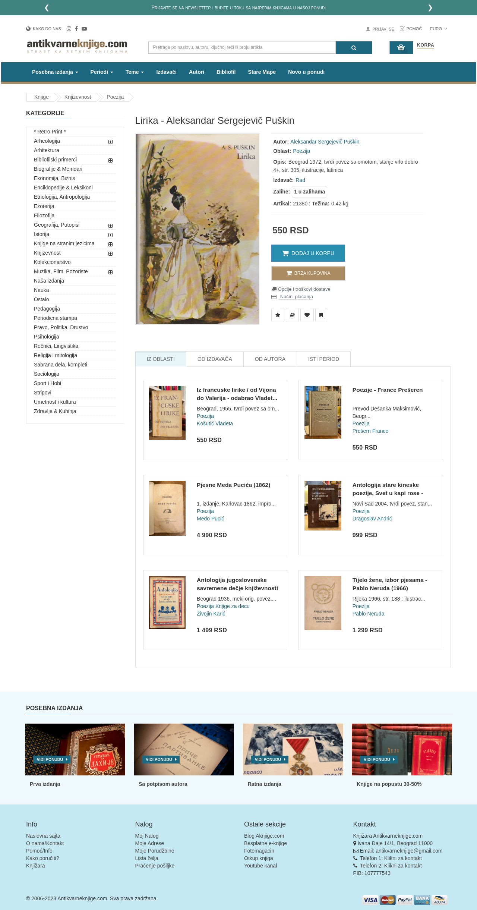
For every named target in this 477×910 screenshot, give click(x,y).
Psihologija (46, 337)
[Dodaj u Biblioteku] (292, 315)
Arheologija (47, 141)
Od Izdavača (215, 359)
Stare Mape (262, 72)
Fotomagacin (259, 851)
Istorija (41, 234)
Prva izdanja (45, 784)
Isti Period (323, 359)
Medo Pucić (210, 519)
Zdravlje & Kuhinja (55, 411)
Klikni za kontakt (403, 858)
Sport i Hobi (47, 383)
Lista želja (146, 858)
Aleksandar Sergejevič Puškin (324, 142)
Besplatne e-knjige (265, 843)
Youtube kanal (260, 866)
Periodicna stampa (55, 318)
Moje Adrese (149, 843)
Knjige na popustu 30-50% (389, 784)
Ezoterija (44, 206)
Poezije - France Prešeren (388, 390)
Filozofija (44, 215)
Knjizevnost (77, 97)
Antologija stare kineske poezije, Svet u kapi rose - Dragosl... (388, 493)
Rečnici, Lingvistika (56, 346)
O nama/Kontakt (45, 843)
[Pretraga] (353, 47)
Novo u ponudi (306, 72)
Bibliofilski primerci (55, 160)
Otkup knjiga (258, 858)
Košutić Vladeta (215, 423)
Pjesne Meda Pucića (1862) (233, 485)
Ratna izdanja (264, 784)
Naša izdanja (49, 281)
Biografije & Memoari (58, 169)
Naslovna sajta (43, 836)
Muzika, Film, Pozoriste (61, 271)
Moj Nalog (147, 836)
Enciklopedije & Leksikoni (63, 187)
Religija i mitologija (55, 355)
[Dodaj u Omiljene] (307, 315)
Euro (438, 28)
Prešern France (370, 431)
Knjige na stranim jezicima (64, 243)
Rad (300, 180)
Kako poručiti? (42, 858)
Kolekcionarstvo (52, 262)
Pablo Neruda (369, 614)
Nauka (41, 290)
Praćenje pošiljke (155, 866)
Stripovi (42, 393)
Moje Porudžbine (154, 851)
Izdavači (166, 72)
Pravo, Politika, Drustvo (61, 327)
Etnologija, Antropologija (62, 197)
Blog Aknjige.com (264, 836)
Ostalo (41, 299)
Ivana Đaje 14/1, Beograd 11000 (395, 843)
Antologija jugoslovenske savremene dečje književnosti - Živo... (237, 588)
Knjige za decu (232, 606)
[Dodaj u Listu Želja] (277, 315)
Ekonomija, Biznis (54, 178)
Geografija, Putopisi (56, 225)
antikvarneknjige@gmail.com (409, 851)
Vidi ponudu (50, 759)
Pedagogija (47, 309)
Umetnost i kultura (55, 402)
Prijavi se (383, 29)
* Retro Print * (50, 132)
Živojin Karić (211, 614)
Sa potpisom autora (163, 784)
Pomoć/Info (39, 851)
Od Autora (270, 359)
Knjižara (35, 866)
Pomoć (414, 28)
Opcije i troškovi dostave (304, 289)
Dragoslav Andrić (372, 519)
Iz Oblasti (161, 359)
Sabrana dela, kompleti (60, 365)
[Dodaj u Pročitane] (321, 315)
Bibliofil (226, 72)
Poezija (115, 97)
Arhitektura (46, 150)
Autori (196, 72)
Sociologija (46, 374)
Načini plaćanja (296, 296)
